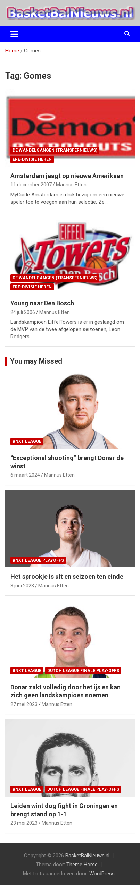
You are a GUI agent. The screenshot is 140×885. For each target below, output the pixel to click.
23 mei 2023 (24, 823)
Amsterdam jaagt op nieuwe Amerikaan (67, 175)
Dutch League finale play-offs (83, 670)
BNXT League (27, 441)
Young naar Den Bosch (42, 303)
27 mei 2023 (24, 704)
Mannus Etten (71, 184)
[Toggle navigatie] (14, 34)
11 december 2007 (31, 184)
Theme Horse (82, 864)
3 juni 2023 (22, 585)
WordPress (102, 873)
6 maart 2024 (25, 475)
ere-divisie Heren (32, 159)
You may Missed (36, 361)
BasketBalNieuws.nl (87, 855)
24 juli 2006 (22, 312)
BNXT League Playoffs (38, 560)
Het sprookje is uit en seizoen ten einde (66, 576)
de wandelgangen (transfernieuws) (55, 150)
